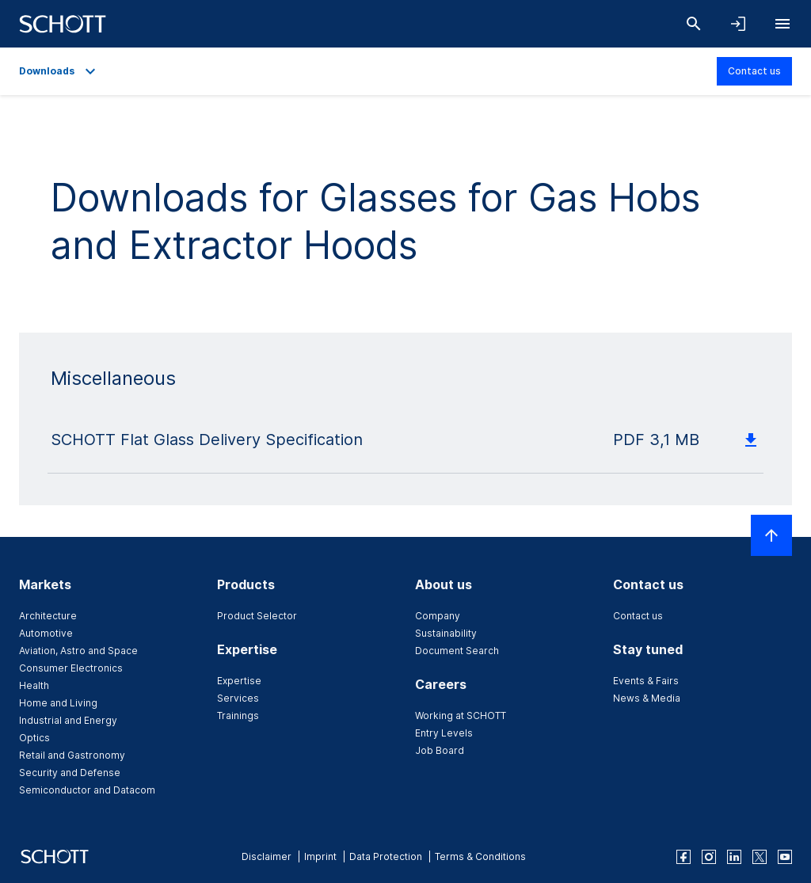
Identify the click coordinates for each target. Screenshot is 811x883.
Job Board (439, 750)
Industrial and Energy (68, 720)
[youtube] (785, 857)
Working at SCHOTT (460, 715)
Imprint (320, 856)
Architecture (48, 616)
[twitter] (759, 857)
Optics (34, 738)
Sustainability (446, 633)
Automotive (46, 633)
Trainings (238, 715)
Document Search (457, 651)
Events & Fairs (646, 681)
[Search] (693, 23)
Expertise (239, 681)
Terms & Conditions (480, 856)
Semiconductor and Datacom (87, 790)
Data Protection (385, 856)
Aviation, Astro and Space (78, 651)
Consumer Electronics (71, 668)
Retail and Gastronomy (72, 755)
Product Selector (257, 616)
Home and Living (58, 703)
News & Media (646, 698)
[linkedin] (734, 857)
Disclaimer (266, 856)
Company (437, 616)
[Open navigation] (782, 23)
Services (238, 698)
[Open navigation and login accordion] (738, 23)
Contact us (754, 71)
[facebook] (683, 857)
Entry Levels (444, 733)
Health (34, 685)
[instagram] (709, 857)
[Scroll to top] (771, 535)
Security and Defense (69, 772)
